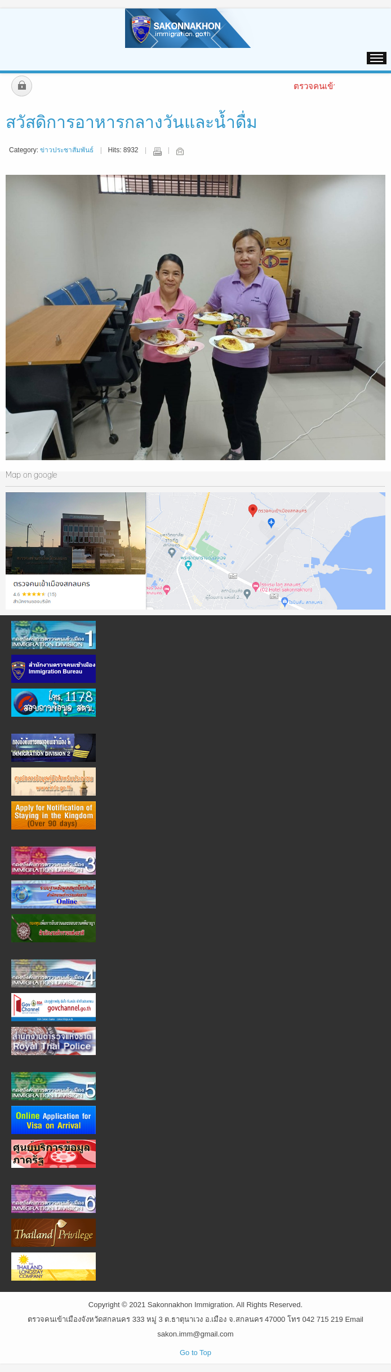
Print (157, 151)
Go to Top (195, 1352)
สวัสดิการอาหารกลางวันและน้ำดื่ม (131, 122)
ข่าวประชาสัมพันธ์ (67, 150)
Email (179, 151)
